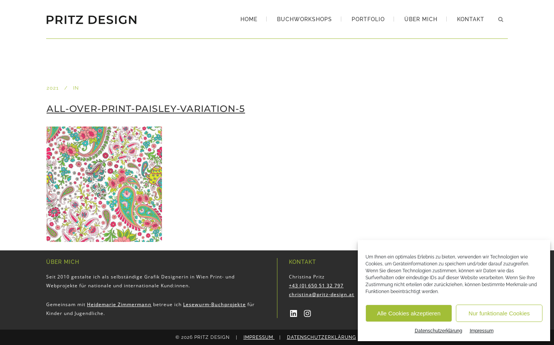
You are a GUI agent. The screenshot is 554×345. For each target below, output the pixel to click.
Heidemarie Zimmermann (119, 304)
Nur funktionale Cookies (499, 313)
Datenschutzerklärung (438, 330)
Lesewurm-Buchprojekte (214, 304)
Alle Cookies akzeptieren (409, 313)
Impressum (482, 330)
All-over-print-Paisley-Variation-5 (146, 108)
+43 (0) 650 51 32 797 (316, 285)
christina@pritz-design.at (321, 294)
